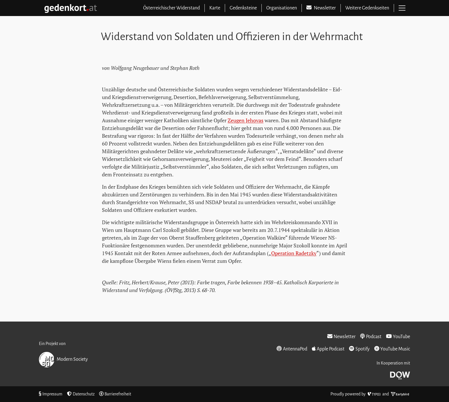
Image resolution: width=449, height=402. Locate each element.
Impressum (50, 394)
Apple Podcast (328, 349)
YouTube (398, 336)
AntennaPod (292, 349)
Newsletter (341, 336)
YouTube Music (392, 349)
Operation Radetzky (293, 253)
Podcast (370, 336)
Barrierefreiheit (115, 394)
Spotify (359, 349)
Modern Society (63, 359)
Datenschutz (80, 394)
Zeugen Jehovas (245, 120)
